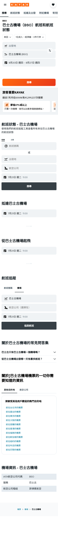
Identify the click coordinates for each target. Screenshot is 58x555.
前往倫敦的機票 (13, 433)
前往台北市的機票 (14, 407)
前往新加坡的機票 (14, 437)
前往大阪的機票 (13, 420)
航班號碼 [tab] (8, 288)
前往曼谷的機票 (13, 411)
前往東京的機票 (13, 416)
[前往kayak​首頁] (19, 4)
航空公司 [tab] (24, 389)
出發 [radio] (12, 140)
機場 (26, 509)
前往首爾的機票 (13, 424)
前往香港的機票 (13, 428)
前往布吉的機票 (13, 445)
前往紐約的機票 (13, 441)
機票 (19, 509)
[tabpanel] (29, 425)
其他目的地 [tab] (9, 389)
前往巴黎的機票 (13, 449)
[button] (5, 4)
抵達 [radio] (3, 140)
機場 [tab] (19, 288)
